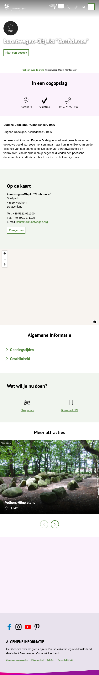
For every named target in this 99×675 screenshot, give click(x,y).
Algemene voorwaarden (17, 660)
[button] (16, 52)
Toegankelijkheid (65, 660)
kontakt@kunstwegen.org (32, 221)
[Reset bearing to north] (5, 264)
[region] (49, 287)
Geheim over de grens (33, 70)
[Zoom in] (5, 253)
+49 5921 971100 (68, 107)
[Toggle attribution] (94, 322)
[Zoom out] (5, 259)
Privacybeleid (37, 660)
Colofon (50, 660)
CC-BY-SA (97, 491)
